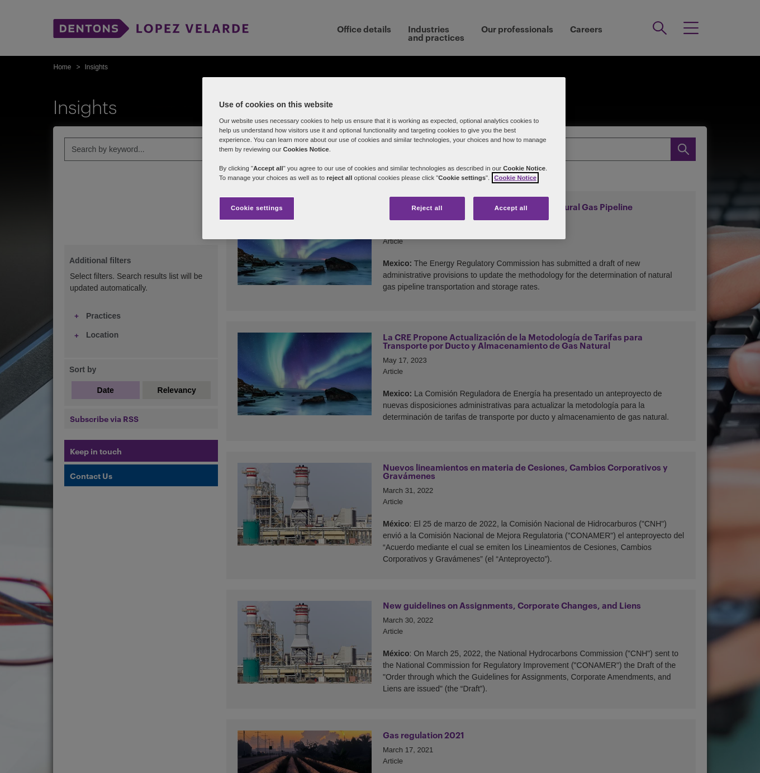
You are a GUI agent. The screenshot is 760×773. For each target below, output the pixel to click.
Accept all (511, 208)
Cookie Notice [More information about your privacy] (515, 177)
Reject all (427, 208)
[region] (384, 158)
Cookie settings (257, 208)
